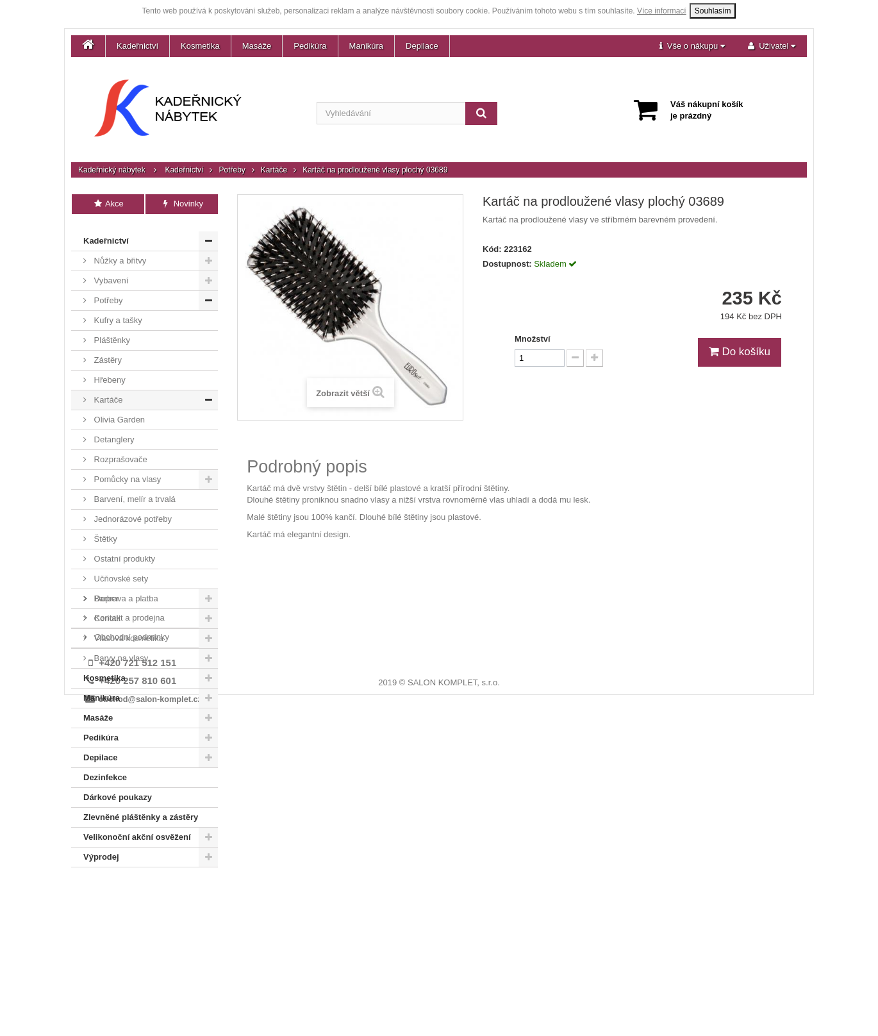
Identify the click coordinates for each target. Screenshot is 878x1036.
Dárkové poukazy (117, 789)
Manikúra (366, 46)
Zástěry (107, 351)
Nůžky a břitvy (119, 252)
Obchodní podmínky (130, 920)
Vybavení (110, 272)
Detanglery (113, 431)
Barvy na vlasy (120, 650)
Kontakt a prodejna (128, 901)
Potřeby (232, 169)
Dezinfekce (105, 769)
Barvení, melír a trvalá (134, 491)
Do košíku (739, 352)
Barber (105, 590)
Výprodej (101, 848)
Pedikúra (310, 46)
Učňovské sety (120, 570)
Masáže (257, 46)
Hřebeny (109, 371)
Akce (108, 203)
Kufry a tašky (117, 312)
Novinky (181, 203)
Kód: (492, 249)
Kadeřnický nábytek (111, 169)
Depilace (422, 46)
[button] (692, 46)
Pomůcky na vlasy (126, 471)
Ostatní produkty (123, 550)
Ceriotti (106, 610)
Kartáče (274, 169)
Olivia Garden (118, 411)
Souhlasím (713, 10)
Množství (533, 339)
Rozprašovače (119, 451)
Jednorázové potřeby (132, 510)
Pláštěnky (111, 332)
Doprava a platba (125, 882)
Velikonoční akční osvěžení (137, 828)
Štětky (104, 530)
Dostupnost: (507, 264)
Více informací (661, 10)
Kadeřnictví (137, 46)
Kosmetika (200, 46)
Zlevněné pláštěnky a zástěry (140, 809)
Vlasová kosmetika (127, 630)
